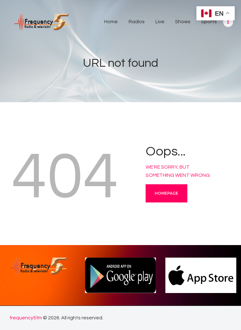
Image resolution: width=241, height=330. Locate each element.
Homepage (166, 193)
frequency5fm (25, 317)
